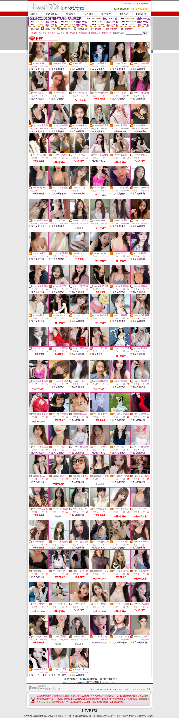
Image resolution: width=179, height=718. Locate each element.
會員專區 (71, 14)
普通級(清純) (82, 29)
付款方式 (123, 14)
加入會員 (88, 14)
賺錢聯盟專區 (110, 679)
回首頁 (34, 14)
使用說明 (106, 14)
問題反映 (141, 14)
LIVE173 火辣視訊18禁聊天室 (89, 682)
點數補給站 (52, 14)
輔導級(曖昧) (66, 29)
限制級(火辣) (50, 29)
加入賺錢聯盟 (89, 679)
